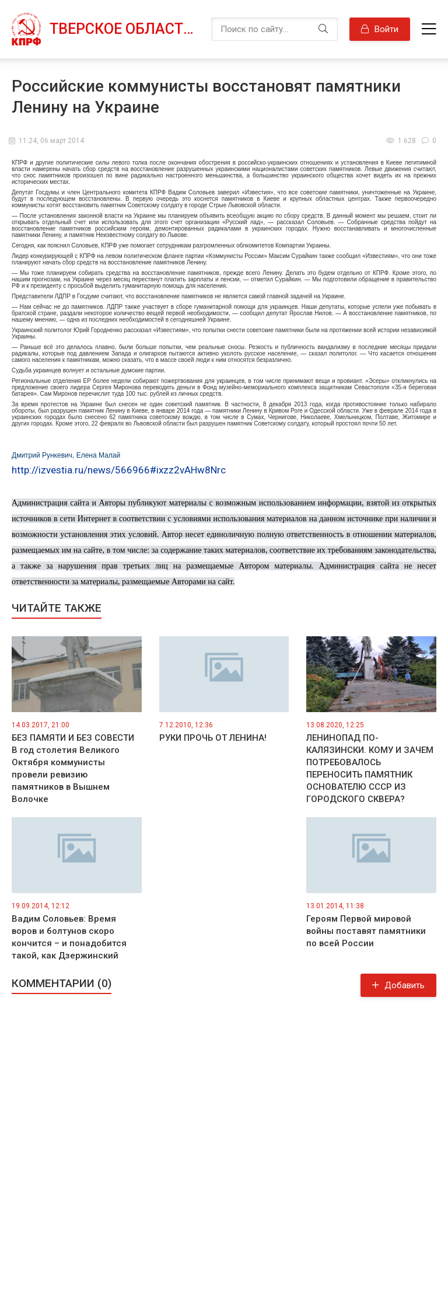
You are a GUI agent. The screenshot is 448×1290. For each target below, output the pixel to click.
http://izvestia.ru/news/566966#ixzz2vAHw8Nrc (119, 470)
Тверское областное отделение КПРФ (125, 28)
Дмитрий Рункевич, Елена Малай (66, 455)
